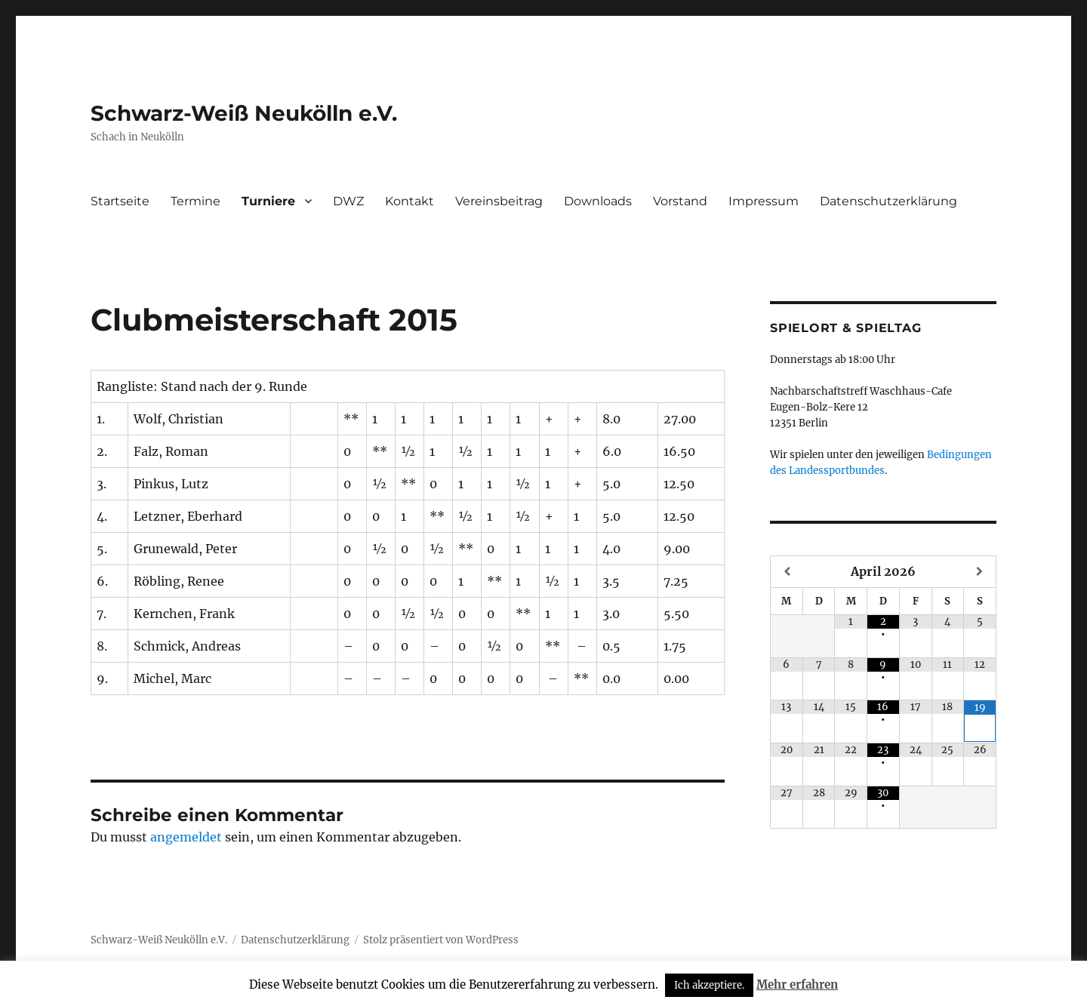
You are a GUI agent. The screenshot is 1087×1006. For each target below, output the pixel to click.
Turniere (268, 201)
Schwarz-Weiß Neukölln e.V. (244, 113)
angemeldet (186, 836)
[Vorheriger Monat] (787, 572)
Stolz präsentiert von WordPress (441, 940)
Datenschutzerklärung (888, 201)
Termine (195, 201)
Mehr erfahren (797, 984)
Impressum (763, 201)
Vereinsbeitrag (499, 201)
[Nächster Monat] (980, 572)
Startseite (120, 201)
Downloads (598, 201)
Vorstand (680, 201)
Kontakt (409, 201)
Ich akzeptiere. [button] (709, 985)
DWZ (348, 201)
